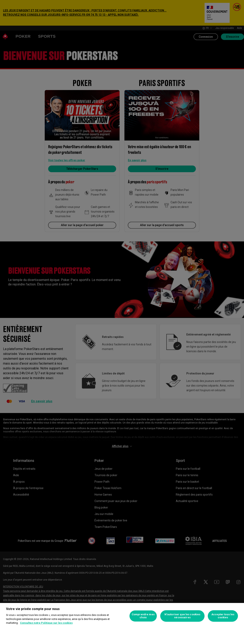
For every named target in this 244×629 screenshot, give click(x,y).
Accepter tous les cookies (222, 616)
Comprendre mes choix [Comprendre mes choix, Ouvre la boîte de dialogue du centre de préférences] (143, 616)
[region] (122, 616)
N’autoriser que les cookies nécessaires (182, 616)
